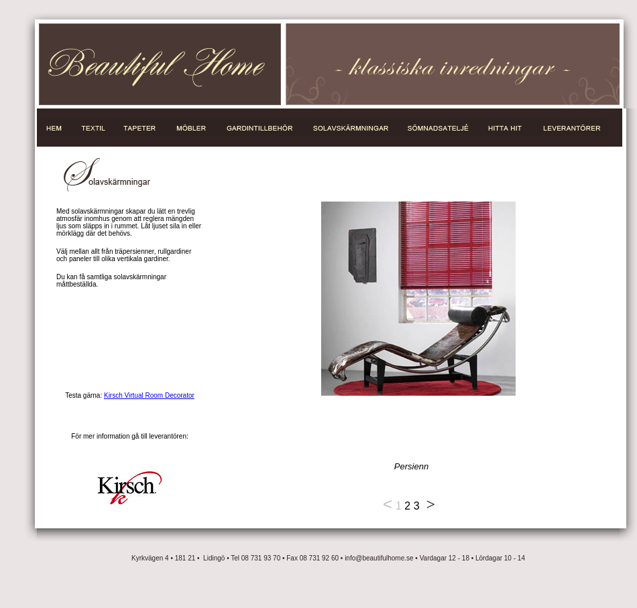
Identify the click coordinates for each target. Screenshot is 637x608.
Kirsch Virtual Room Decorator (149, 395)
